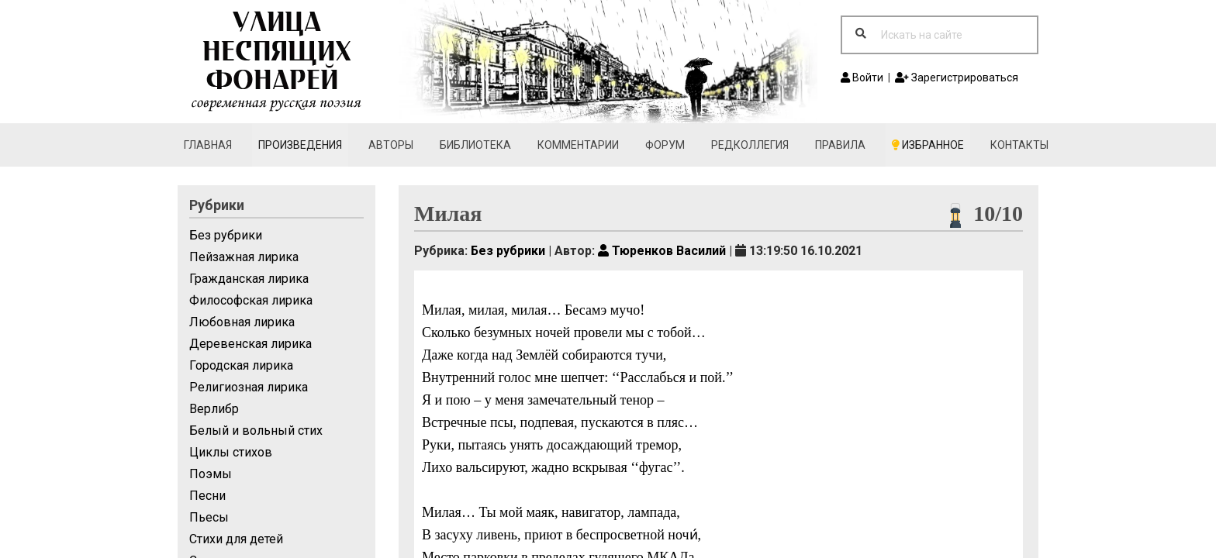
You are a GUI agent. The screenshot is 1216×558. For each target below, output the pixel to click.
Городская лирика (241, 365)
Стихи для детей (236, 539)
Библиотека (475, 145)
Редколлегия (750, 145)
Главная (208, 145)
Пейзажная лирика (244, 257)
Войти (862, 77)
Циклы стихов (230, 452)
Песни (207, 495)
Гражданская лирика (249, 278)
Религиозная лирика (248, 387)
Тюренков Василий (662, 250)
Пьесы (209, 517)
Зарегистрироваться (956, 77)
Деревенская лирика (250, 343)
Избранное (928, 145)
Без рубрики (225, 235)
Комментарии (578, 145)
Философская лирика (251, 300)
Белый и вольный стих (256, 430)
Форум (665, 145)
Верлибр (214, 408)
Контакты (1019, 145)
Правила (840, 145)
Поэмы (210, 474)
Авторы (390, 145)
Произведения (300, 145)
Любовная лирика (242, 322)
